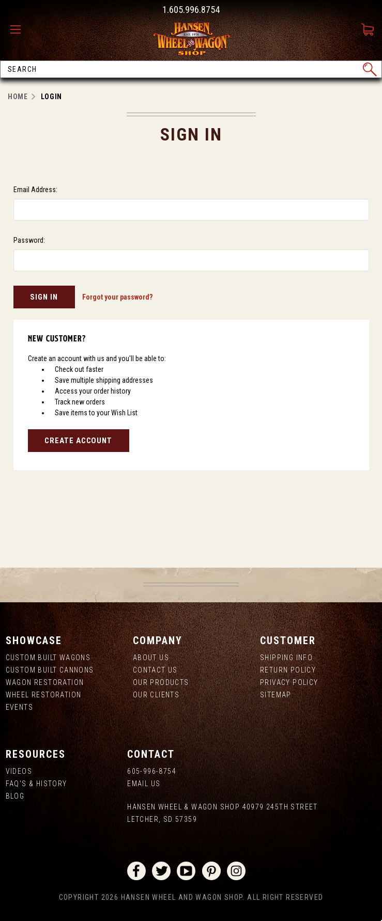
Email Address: (35, 189)
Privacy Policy (289, 682)
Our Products (161, 682)
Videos (19, 771)
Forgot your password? (117, 297)
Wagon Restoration (45, 682)
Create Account (78, 440)
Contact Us (155, 670)
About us (151, 657)
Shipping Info (286, 657)
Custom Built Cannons (50, 670)
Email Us (143, 783)
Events (19, 707)
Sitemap (276, 695)
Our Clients (156, 695)
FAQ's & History (36, 783)
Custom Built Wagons (48, 657)
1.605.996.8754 (191, 9)
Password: (29, 240)
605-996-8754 (151, 771)
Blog (15, 796)
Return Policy (288, 670)
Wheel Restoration (44, 695)
